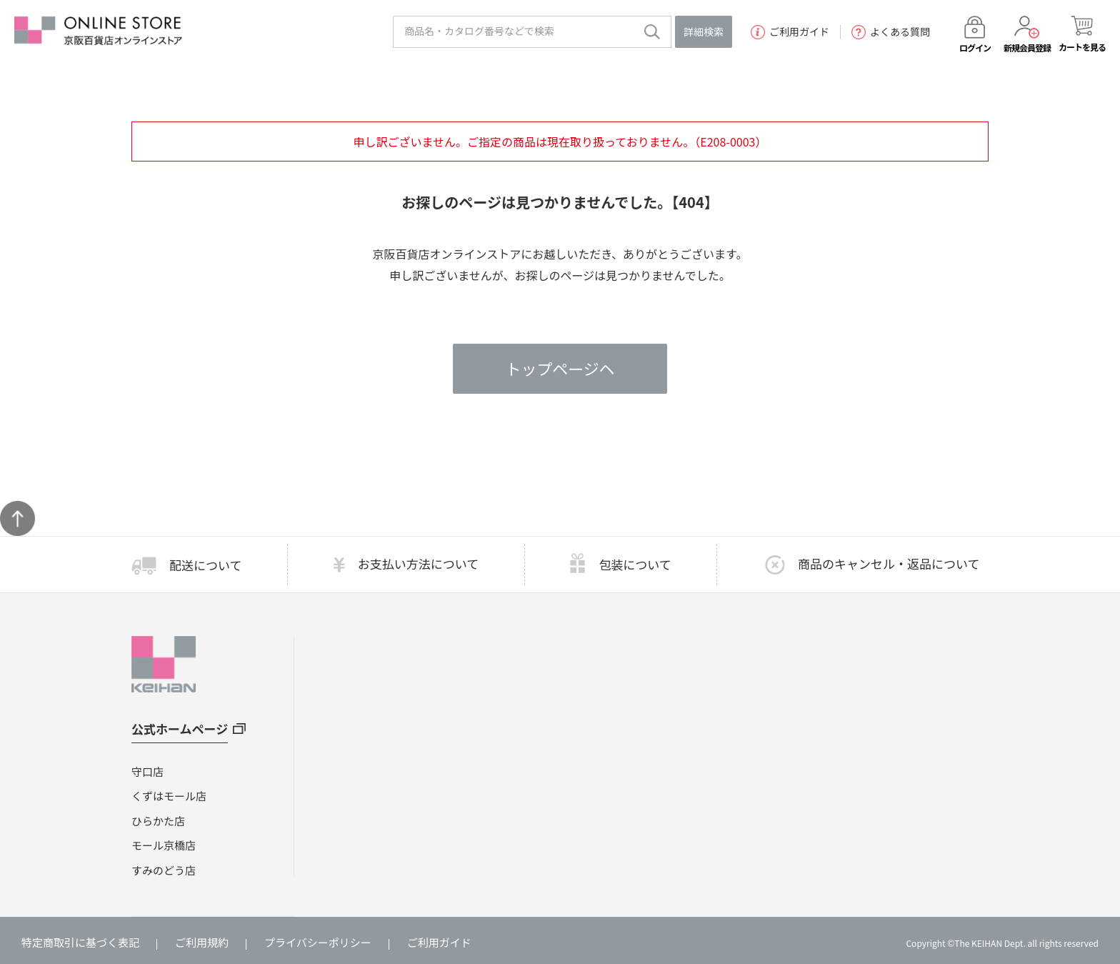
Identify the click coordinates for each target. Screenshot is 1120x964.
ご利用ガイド (790, 32)
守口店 (147, 771)
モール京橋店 (163, 845)
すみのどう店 (163, 870)
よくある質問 (890, 32)
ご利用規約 (202, 942)
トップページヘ (560, 368)
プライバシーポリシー (317, 942)
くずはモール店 (168, 795)
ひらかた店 (158, 820)
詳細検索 (704, 31)
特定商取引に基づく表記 (80, 942)
